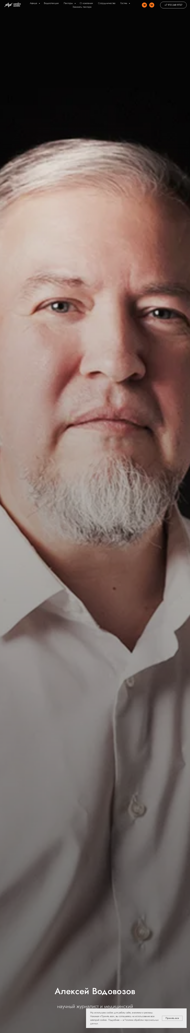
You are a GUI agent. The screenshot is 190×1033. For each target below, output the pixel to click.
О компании (86, 3)
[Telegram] (144, 5)
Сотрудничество (106, 3)
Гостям (124, 3)
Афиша (34, 3)
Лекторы (69, 3)
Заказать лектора (81, 7)
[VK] (151, 5)
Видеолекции (51, 3)
